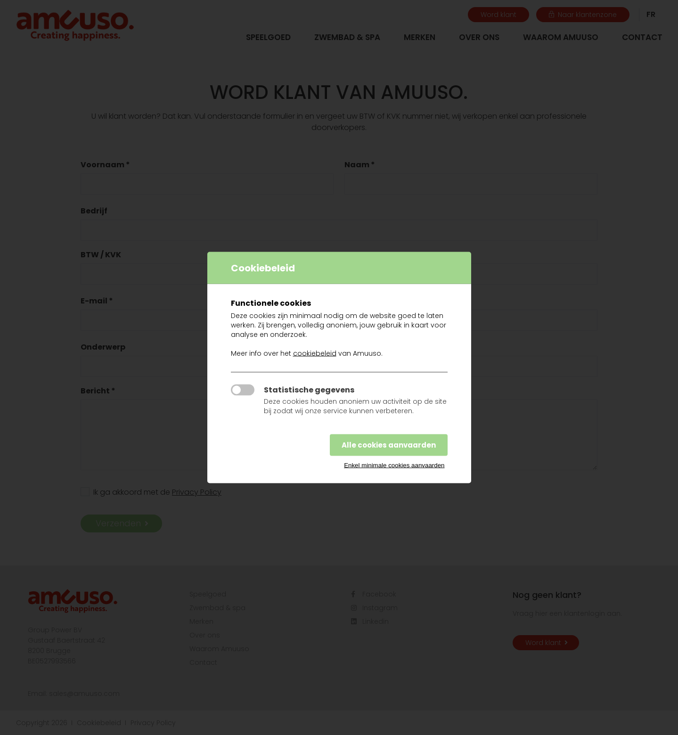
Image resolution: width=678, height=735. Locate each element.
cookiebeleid (314, 353)
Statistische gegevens (309, 389)
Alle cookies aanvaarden (389, 445)
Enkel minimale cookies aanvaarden (394, 465)
